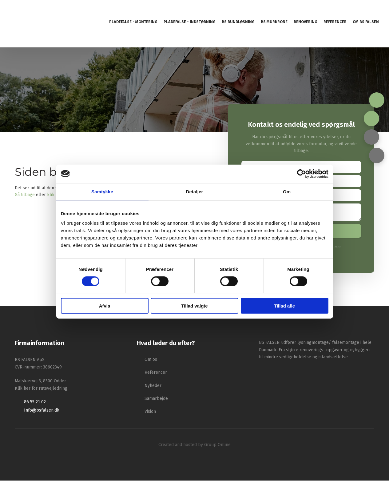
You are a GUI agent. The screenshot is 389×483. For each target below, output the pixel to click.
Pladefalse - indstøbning (190, 21)
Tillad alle (284, 305)
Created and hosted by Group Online (194, 447)
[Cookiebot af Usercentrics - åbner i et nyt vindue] (301, 173)
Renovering (305, 21)
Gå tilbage (25, 194)
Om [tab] (287, 191)
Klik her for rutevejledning (41, 390)
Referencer (335, 21)
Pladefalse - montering (133, 21)
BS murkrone (274, 21)
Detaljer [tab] (194, 191)
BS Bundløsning (238, 21)
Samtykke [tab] (102, 191)
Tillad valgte (194, 305)
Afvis (104, 305)
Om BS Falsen (366, 21)
